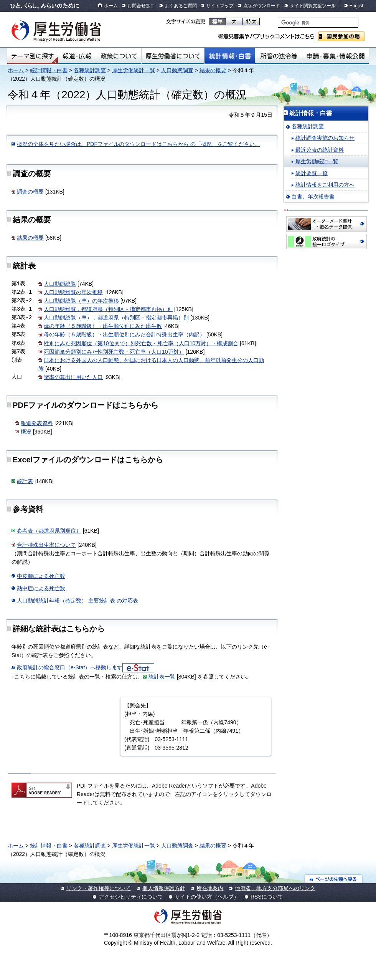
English (357, 5)
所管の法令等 (278, 56)
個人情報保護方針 (163, 888)
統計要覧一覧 (311, 173)
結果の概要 (213, 70)
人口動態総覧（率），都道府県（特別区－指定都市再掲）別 (116, 317)
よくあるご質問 (181, 5)
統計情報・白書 (229, 56)
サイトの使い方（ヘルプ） (207, 897)
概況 (26, 432)
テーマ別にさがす (33, 56)
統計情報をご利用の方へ (325, 185)
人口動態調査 (177, 70)
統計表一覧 (161, 677)
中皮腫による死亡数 (41, 576)
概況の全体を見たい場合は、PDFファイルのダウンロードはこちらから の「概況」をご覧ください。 (138, 144)
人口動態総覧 (60, 284)
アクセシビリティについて (131, 897)
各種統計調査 (90, 70)
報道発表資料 (37, 423)
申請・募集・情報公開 (335, 56)
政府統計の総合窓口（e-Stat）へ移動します (69, 667)
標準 (217, 21)
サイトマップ (220, 5)
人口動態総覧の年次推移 (73, 292)
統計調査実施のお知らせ (325, 138)
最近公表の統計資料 (319, 150)
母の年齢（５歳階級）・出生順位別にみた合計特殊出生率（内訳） (124, 334)
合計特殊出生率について (46, 545)
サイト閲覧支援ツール (313, 5)
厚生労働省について (173, 56)
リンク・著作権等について (98, 888)
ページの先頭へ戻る (333, 879)
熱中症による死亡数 (41, 588)
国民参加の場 (341, 36)
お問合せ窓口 (141, 5)
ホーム (111, 5)
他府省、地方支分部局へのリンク (275, 888)
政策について (118, 56)
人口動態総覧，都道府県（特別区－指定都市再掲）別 (108, 309)
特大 (251, 21)
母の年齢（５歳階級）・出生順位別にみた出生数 (103, 326)
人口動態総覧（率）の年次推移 (81, 301)
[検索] (318, 22)
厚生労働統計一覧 (133, 70)
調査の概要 (30, 192)
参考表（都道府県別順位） (49, 531)
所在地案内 (209, 888)
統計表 (25, 481)
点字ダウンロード (261, 5)
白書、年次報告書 (313, 197)
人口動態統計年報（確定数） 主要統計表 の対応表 (77, 601)
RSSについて (267, 897)
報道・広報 (77, 56)
